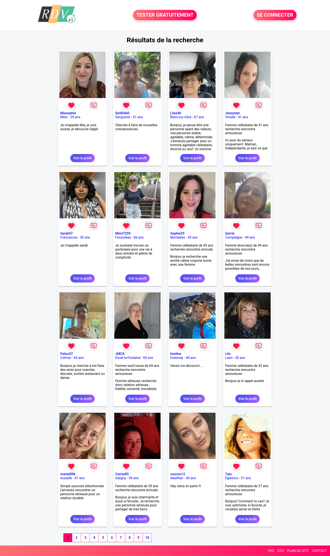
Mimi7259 (122, 233)
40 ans (191, 478)
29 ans (75, 117)
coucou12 (177, 474)
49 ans (250, 237)
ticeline (175, 354)
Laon (229, 358)
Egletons (231, 478)
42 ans (240, 358)
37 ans (246, 478)
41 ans (243, 117)
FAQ (271, 551)
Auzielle (66, 478)
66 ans (139, 237)
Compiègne (233, 237)
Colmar (65, 358)
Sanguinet (122, 117)
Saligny (120, 478)
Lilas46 (175, 113)
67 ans (199, 117)
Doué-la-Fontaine (128, 358)
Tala (228, 474)
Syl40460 (122, 113)
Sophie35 (177, 233)
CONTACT (319, 551)
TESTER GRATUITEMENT (164, 15)
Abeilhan (176, 478)
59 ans (134, 478)
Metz (64, 117)
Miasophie (68, 113)
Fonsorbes (123, 237)
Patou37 (66, 354)
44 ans (191, 358)
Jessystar (232, 113)
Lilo (228, 354)
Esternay (176, 358)
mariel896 (67, 474)
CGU (280, 551)
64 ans (79, 358)
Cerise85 (122, 474)
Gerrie (229, 233)
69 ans (148, 358)
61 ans (138, 117)
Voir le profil (82, 158)
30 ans (85, 237)
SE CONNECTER (275, 15)
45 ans (193, 237)
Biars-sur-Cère (180, 117)
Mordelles (177, 237)
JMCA (120, 354)
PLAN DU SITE (298, 551)
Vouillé (230, 117)
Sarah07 (66, 233)
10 (147, 538)
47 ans (80, 478)
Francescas (68, 237)
